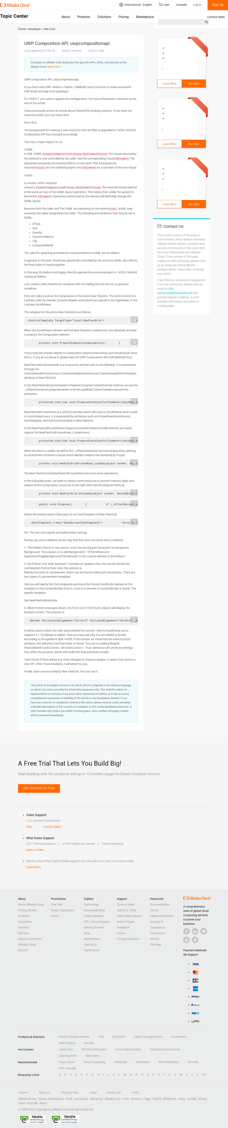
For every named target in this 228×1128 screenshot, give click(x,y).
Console (181, 4)
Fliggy (147, 1098)
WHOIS (154, 938)
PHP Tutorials (67, 1068)
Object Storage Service (148, 1036)
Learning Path (68, 1055)
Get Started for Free (39, 788)
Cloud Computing (94, 1062)
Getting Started (93, 927)
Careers (23, 1092)
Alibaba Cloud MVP (162, 916)
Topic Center (67, 1062)
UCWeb (191, 1098)
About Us (44, 1092)
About (65, 17)
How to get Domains (128, 1049)
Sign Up (218, 5)
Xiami (21, 1103)
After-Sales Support (129, 916)
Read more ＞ (55, 66)
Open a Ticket (34, 849)
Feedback (123, 927)
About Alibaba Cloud (31, 904)
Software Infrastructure (165, 1049)
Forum (121, 933)
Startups (23, 933)
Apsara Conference (30, 938)
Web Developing (168, 1062)
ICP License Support (97, 921)
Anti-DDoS (118, 1036)
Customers (25, 921)
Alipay (43, 1103)
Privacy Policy (70, 1092)
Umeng (202, 1098)
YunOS (157, 1098)
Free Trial (56, 904)
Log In (197, 4)
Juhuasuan (81, 1098)
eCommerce (178, 1036)
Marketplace (145, 17)
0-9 (204, 1074)
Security (89, 1043)
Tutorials (192, 1062)
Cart (164, 4)
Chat (29, 826)
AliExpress (96, 1098)
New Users (92, 1055)
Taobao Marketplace (51, 1098)
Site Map (155, 944)
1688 (125, 1098)
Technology (91, 904)
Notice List (114, 1092)
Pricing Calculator (128, 938)
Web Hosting (67, 1043)
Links (135, 1092)
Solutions (104, 17)
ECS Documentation (94, 1049)
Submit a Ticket (126, 910)
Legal (93, 1092)
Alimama (136, 1098)
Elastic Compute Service (74, 1036)
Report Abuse (125, 921)
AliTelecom (169, 1098)
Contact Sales (216, 17)
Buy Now (193, 83)
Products (83, 17)
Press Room (157, 933)
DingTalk (32, 1103)
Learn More (169, 83)
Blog (87, 933)
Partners (23, 927)
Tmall (68, 1098)
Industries (120, 1062)
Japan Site (65, 1049)
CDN (101, 1036)
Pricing (124, 17)
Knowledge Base (94, 910)
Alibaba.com (113, 1098)
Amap (181, 1098)
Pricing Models (27, 910)
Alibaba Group (27, 1098)
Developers (143, 1062)
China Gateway (93, 916)
